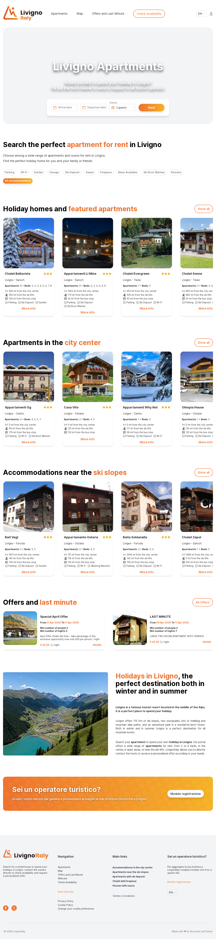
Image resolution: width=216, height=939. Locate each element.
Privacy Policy (66, 901)
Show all (204, 209)
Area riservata (65, 891)
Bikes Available (127, 172)
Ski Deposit (72, 172)
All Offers (203, 602)
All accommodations (18, 180)
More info (29, 308)
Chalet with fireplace (125, 881)
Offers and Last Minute (108, 13)
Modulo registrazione (185, 794)
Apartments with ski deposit (129, 876)
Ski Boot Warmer (154, 172)
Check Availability (149, 13)
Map (80, 13)
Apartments (59, 13)
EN (201, 13)
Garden (38, 172)
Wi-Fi (24, 172)
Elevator (176, 172)
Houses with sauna (123, 885)
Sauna (90, 172)
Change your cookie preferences (76, 908)
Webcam (62, 878)
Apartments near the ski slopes (131, 872)
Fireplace (106, 172)
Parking (9, 172)
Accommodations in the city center (133, 867)
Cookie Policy (65, 905)
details (97, 644)
